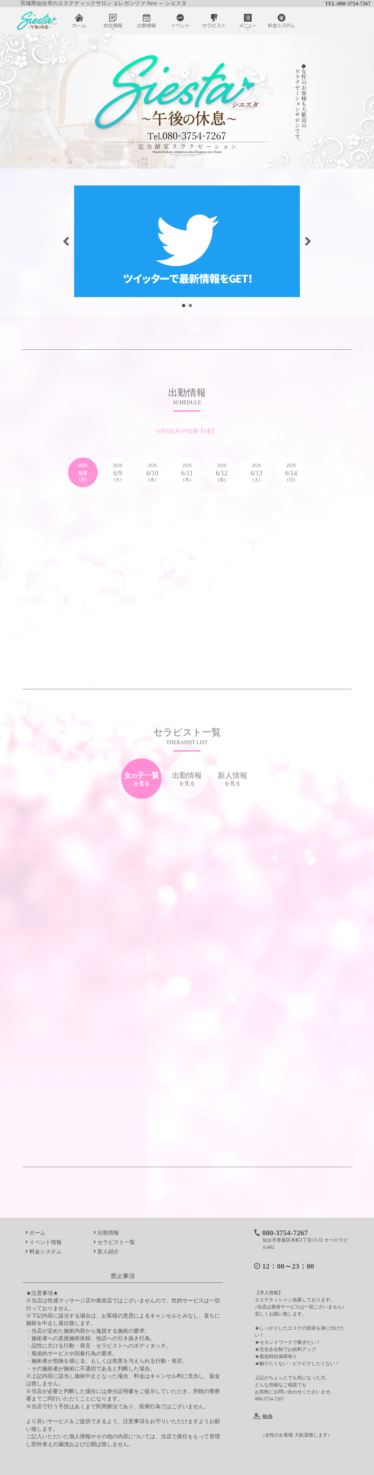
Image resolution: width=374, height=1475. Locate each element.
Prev (66, 241)
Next (308, 241)
